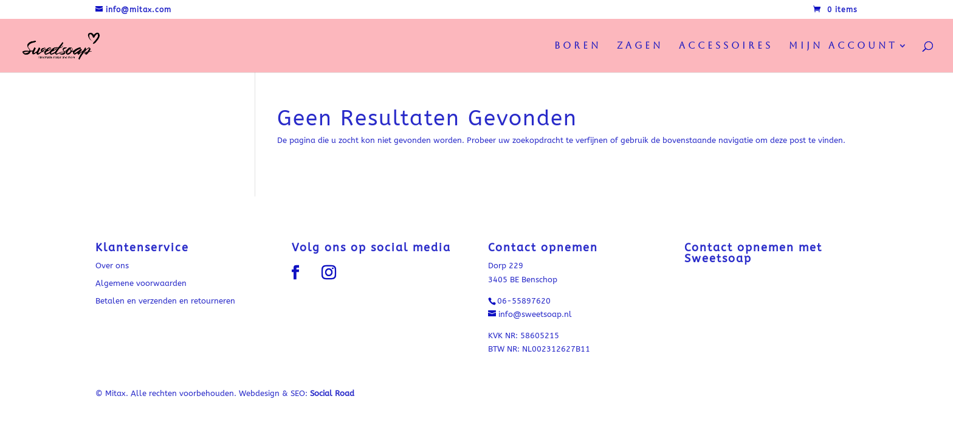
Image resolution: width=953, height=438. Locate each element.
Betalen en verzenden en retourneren (165, 300)
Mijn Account (843, 45)
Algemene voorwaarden (141, 283)
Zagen (640, 45)
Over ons (112, 265)
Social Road (332, 393)
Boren (577, 45)
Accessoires (726, 45)
